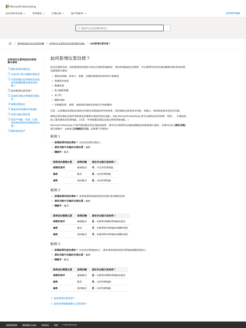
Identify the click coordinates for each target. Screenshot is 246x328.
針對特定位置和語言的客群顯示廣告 (67, 43)
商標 (56, 325)
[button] (118, 298)
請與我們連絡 (233, 13)
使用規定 (45, 325)
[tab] (13, 13)
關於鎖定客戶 (18, 131)
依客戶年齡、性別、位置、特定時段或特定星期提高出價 (25, 122)
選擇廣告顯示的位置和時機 (30, 43)
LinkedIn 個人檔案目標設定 (25, 74)
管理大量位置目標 (20, 114)
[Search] (165, 28)
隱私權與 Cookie (29, 325)
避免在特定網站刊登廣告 (24, 109)
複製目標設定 (18, 104)
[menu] (15, 13)
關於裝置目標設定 (20, 69)
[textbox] (119, 28)
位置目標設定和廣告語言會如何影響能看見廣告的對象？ (25, 82)
